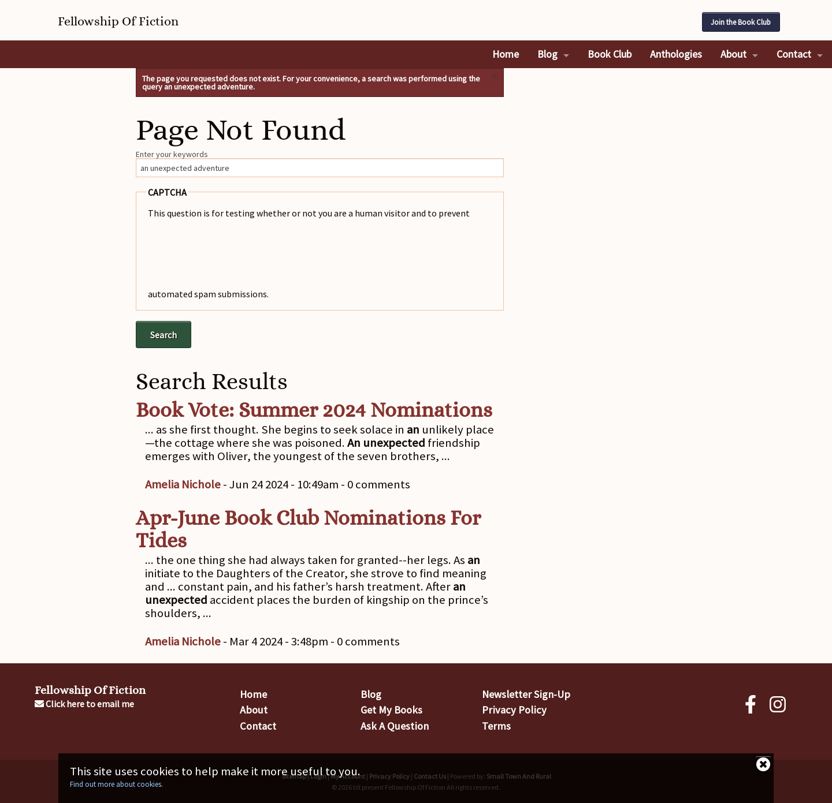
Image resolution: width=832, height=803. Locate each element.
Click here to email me (84, 703)
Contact (794, 54)
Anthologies (676, 54)
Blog (547, 54)
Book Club (610, 54)
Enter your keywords (172, 154)
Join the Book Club (741, 22)
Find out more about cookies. (116, 784)
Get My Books (391, 709)
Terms (496, 726)
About (733, 54)
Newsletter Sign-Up (526, 694)
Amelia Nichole (183, 484)
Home (505, 54)
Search (163, 335)
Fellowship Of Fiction (90, 690)
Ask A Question (395, 726)
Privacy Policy (514, 709)
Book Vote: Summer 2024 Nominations (314, 409)
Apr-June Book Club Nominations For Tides (308, 529)
